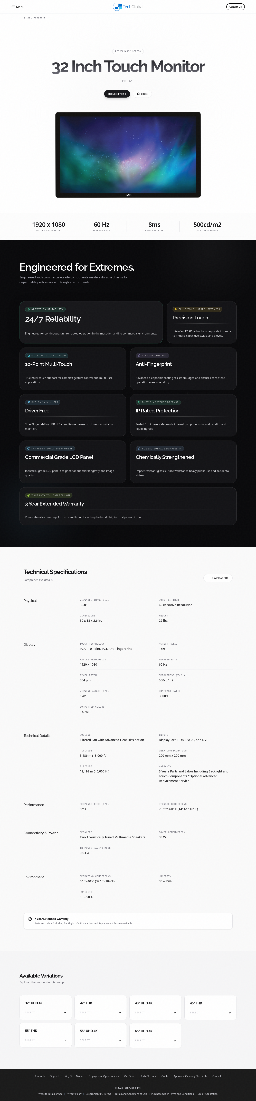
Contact (216, 1076)
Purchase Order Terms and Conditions (172, 1093)
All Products (35, 18)
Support (54, 1076)
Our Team (129, 1076)
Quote (164, 1076)
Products (40, 1076)
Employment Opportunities (104, 1076)
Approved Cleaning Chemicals (190, 1076)
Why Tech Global (74, 1076)
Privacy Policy (74, 1093)
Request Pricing (117, 93)
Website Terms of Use (50, 1093)
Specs (142, 93)
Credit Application (208, 1093)
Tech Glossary (148, 1076)
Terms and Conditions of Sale (131, 1093)
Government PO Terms (98, 1093)
